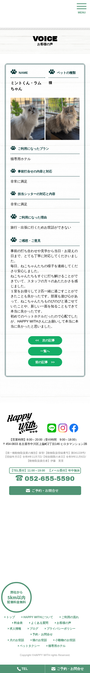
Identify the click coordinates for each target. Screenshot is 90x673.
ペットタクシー (30, 646)
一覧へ (45, 351)
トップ (10, 617)
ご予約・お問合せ (45, 490)
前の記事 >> (44, 362)
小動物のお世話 (65, 640)
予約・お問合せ (42, 634)
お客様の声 (64, 623)
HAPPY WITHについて (38, 617)
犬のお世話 (17, 640)
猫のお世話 (39, 640)
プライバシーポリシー (61, 628)
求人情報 (15, 628)
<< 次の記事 (44, 340)
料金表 (18, 623)
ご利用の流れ (70, 617)
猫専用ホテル (57, 646)
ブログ (34, 628)
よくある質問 (39, 623)
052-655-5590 (50, 478)
